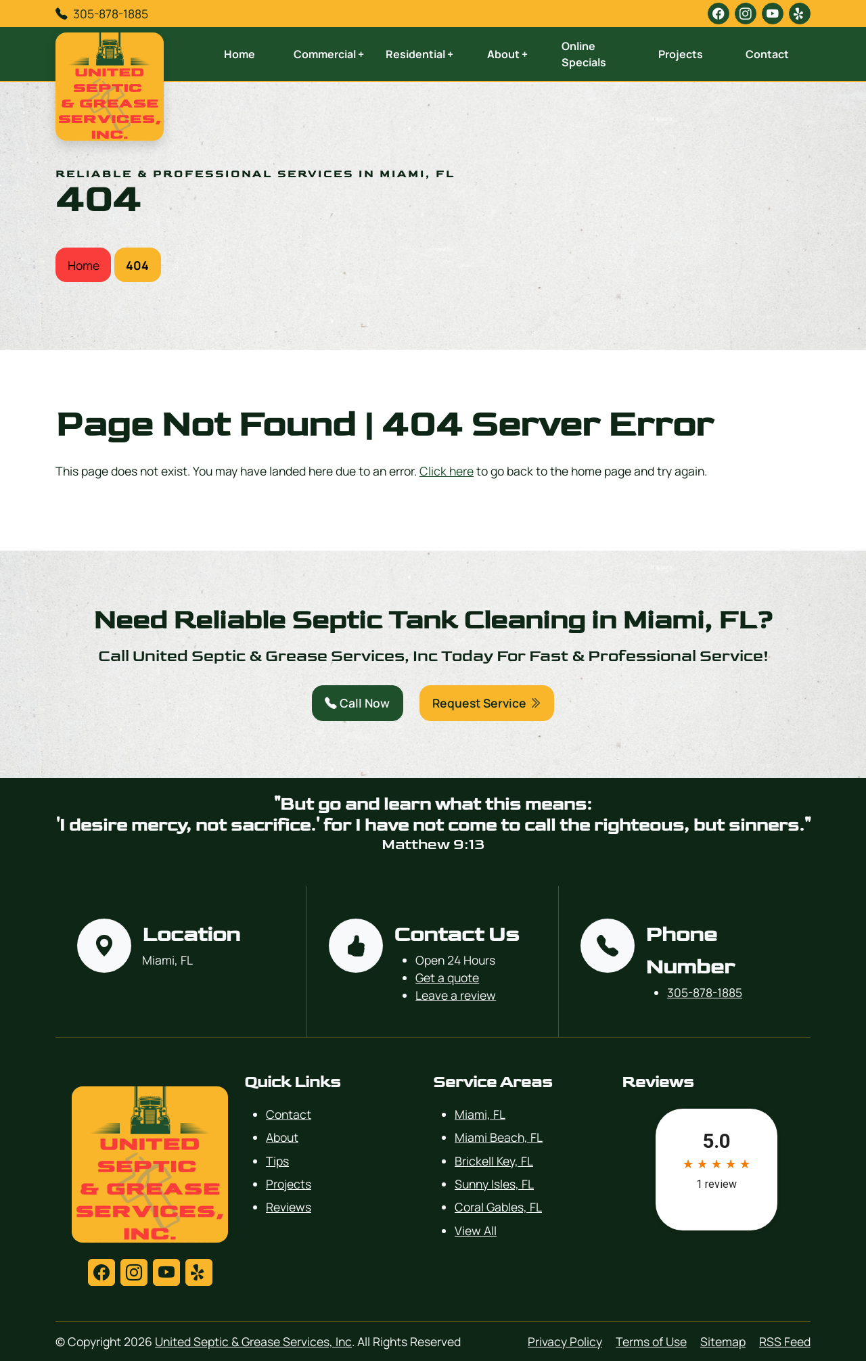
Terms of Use (651, 1341)
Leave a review (455, 995)
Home (239, 54)
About (282, 1137)
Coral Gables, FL (498, 1207)
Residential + (419, 54)
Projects (680, 54)
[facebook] (718, 13)
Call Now (357, 703)
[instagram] (745, 13)
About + (507, 54)
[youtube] (772, 13)
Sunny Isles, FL (494, 1184)
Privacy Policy (565, 1341)
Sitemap (723, 1341)
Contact (767, 54)
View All (476, 1230)
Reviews (288, 1207)
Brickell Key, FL (494, 1161)
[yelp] (800, 13)
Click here (446, 471)
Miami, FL (480, 1114)
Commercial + (329, 54)
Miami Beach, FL (499, 1137)
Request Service (486, 703)
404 (137, 265)
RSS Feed (785, 1341)
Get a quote (447, 977)
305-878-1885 (110, 13)
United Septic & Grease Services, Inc (253, 1341)
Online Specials (584, 54)
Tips (277, 1161)
